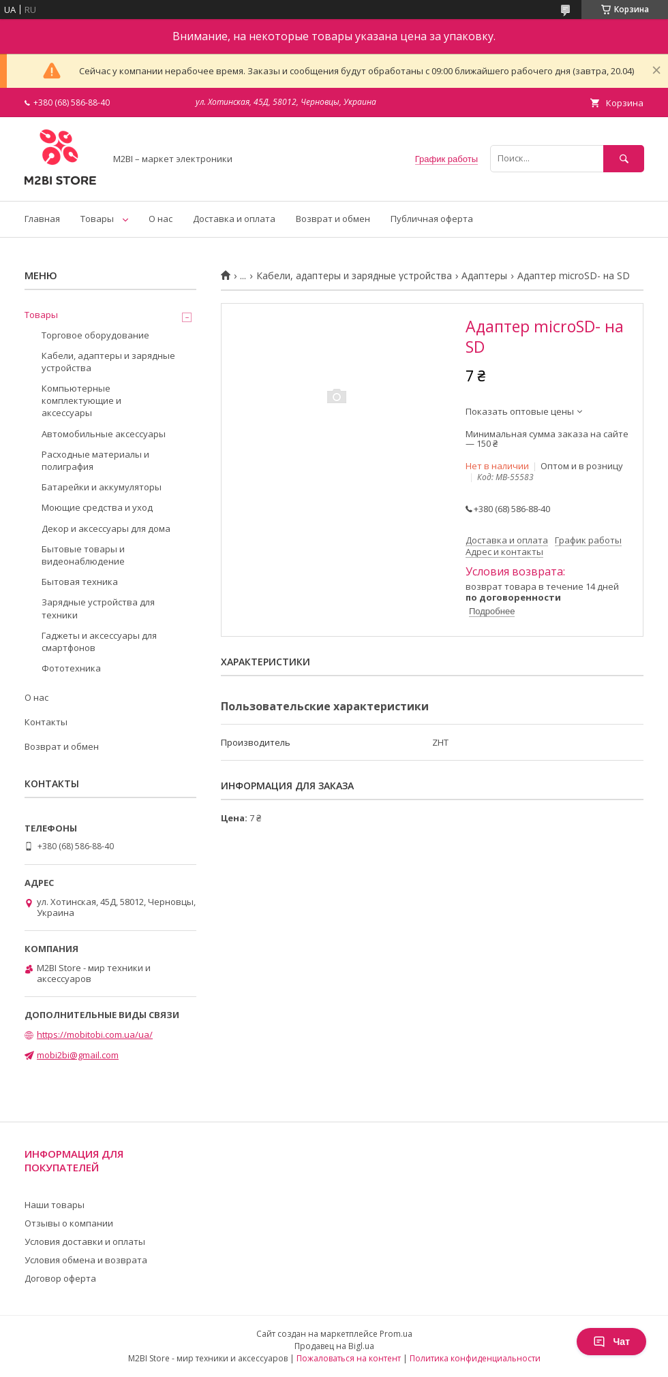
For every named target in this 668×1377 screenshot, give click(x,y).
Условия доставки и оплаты (85, 1241)
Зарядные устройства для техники (98, 608)
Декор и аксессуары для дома (106, 528)
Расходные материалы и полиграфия (95, 460)
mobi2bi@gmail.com (78, 1054)
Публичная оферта (432, 218)
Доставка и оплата (234, 218)
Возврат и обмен (333, 218)
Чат (611, 1341)
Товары (97, 218)
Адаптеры (484, 275)
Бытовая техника (80, 581)
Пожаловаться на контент (349, 1358)
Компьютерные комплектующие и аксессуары (81, 400)
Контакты (46, 722)
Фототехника (71, 668)
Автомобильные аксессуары (104, 434)
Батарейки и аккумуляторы (102, 487)
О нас (160, 218)
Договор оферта (60, 1278)
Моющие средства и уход (97, 507)
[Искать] (623, 158)
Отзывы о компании (69, 1223)
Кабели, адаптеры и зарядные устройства (354, 275)
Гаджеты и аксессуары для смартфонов (99, 641)
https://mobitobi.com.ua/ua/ (95, 1034)
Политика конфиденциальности (475, 1358)
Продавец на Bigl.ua (334, 1346)
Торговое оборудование (95, 335)
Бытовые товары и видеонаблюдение (83, 555)
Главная (42, 218)
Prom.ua (396, 1334)
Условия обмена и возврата (86, 1260)
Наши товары (55, 1205)
